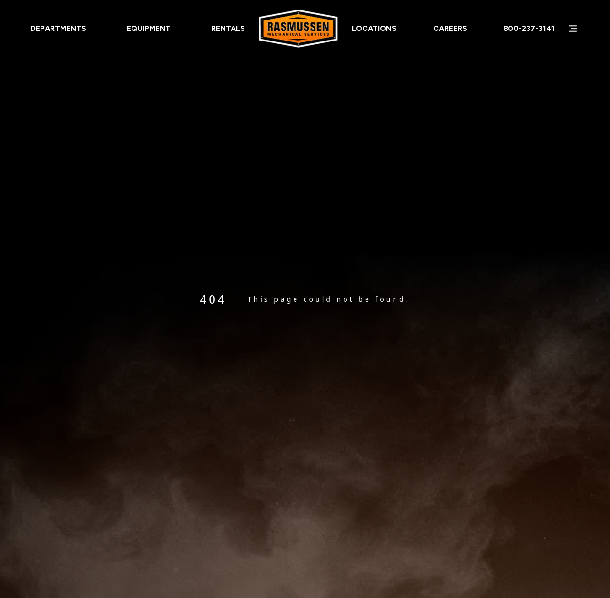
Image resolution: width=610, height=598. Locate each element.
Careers (450, 28)
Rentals (228, 28)
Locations (374, 28)
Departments (58, 28)
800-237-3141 (529, 28)
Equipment (149, 28)
